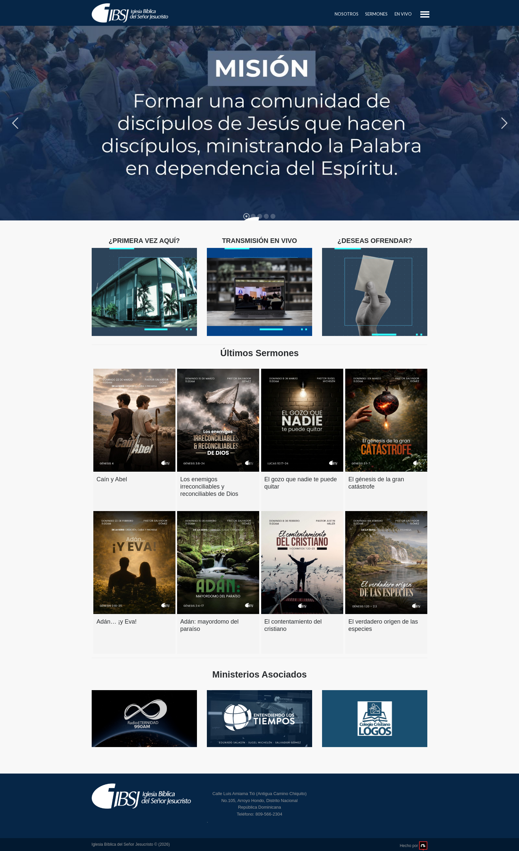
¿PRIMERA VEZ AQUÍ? (144, 240)
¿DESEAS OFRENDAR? (374, 240)
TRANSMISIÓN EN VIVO (259, 240)
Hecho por (414, 845)
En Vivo (403, 14)
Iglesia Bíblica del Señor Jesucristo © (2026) (131, 844)
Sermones (376, 14)
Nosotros (346, 14)
